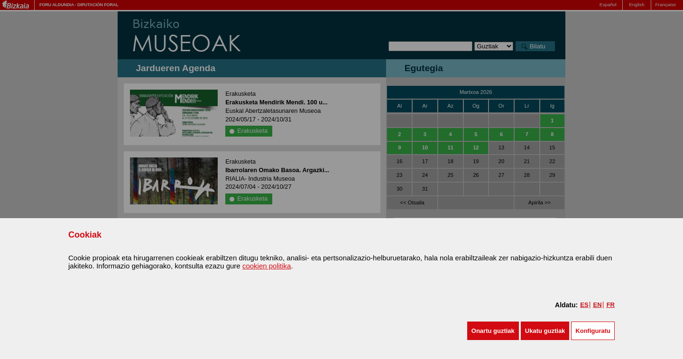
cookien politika (266, 266)
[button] (493, 331)
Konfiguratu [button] (592, 330)
